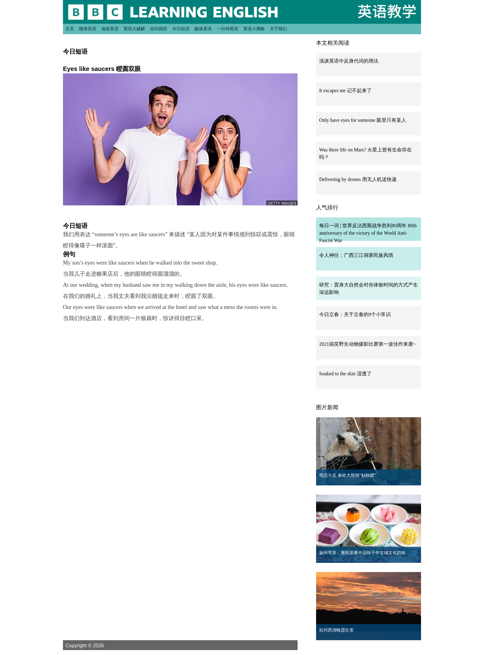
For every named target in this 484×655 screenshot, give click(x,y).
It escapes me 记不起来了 (345, 90)
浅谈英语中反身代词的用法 (348, 61)
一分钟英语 (227, 28)
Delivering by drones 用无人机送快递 (358, 179)
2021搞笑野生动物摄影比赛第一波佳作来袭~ (367, 344)
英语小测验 (254, 28)
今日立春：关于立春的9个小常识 (355, 314)
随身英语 (87, 28)
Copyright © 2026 (92, 645)
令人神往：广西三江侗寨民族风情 (356, 255)
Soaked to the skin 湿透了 (345, 373)
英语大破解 (134, 28)
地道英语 (110, 28)
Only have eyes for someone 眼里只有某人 (362, 120)
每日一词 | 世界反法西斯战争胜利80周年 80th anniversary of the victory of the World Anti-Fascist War (368, 233)
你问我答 (158, 28)
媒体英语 (203, 28)
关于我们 (278, 28)
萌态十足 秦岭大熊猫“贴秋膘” (347, 475)
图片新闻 (327, 407)
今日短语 (181, 28)
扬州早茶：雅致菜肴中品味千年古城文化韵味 (362, 552)
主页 (69, 28)
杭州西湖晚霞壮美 (336, 630)
